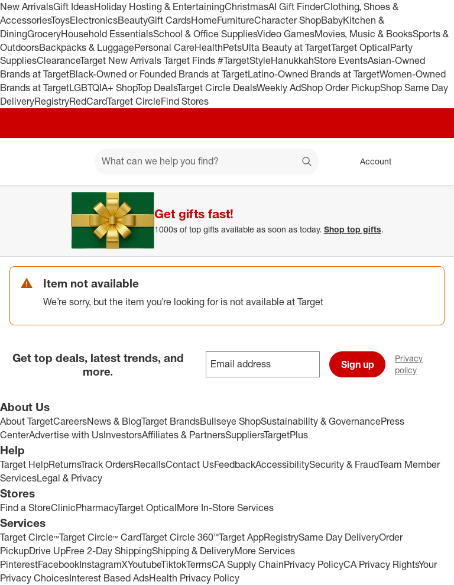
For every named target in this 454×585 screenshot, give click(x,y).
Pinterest (19, 564)
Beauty (133, 20)
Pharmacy (97, 507)
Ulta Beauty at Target (286, 47)
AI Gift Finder (295, 6)
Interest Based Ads (109, 578)
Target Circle (134, 101)
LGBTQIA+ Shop (103, 87)
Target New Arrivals (122, 60)
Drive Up (47, 551)
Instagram (100, 564)
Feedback (234, 464)
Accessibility (282, 464)
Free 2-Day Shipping (109, 551)
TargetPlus (286, 435)
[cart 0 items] (429, 161)
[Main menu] (67, 161)
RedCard (88, 101)
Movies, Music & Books (363, 34)
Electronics (94, 20)
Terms (199, 564)
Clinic (63, 507)
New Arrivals (26, 6)
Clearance (58, 60)
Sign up (357, 364)
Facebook (58, 564)
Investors (122, 435)
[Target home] (26, 161)
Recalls (150, 464)
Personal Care (164, 47)
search (307, 162)
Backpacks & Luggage (86, 47)
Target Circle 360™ (180, 537)
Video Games (285, 34)
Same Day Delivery (339, 537)
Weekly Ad (279, 87)
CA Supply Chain (248, 564)
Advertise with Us (66, 435)
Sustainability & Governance (321, 421)
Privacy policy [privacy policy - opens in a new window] (424, 364)
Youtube (144, 564)
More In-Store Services (225, 507)
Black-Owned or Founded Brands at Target (158, 74)
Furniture (235, 20)
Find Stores (185, 101)
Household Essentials (107, 34)
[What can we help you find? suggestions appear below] (207, 161)
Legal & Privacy (69, 478)
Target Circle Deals (217, 87)
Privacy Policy (313, 564)
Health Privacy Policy (194, 578)
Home (204, 20)
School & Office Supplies (205, 34)
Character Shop (287, 20)
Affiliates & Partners (183, 435)
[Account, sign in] (370, 161)
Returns (64, 464)
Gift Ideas (73, 6)
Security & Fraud (344, 464)
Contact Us (190, 464)
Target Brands (170, 421)
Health (208, 47)
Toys (60, 20)
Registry (51, 101)
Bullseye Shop (230, 421)
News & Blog (114, 421)
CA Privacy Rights (381, 564)
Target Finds (191, 60)
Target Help (24, 464)
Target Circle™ (29, 537)
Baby (332, 20)
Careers (70, 421)
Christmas (246, 6)
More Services (264, 551)
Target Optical (360, 47)
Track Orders (107, 464)
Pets (232, 47)
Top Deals (157, 87)
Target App (241, 537)
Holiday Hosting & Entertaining (159, 6)
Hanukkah (292, 60)
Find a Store (25, 507)
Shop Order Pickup (340, 87)
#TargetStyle (244, 60)
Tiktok (173, 564)
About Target (26, 421)
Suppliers (244, 435)
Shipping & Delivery (193, 551)
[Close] (437, 199)
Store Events (341, 60)
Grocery (44, 34)
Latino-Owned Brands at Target (314, 74)
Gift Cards (169, 20)
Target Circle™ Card (100, 537)
